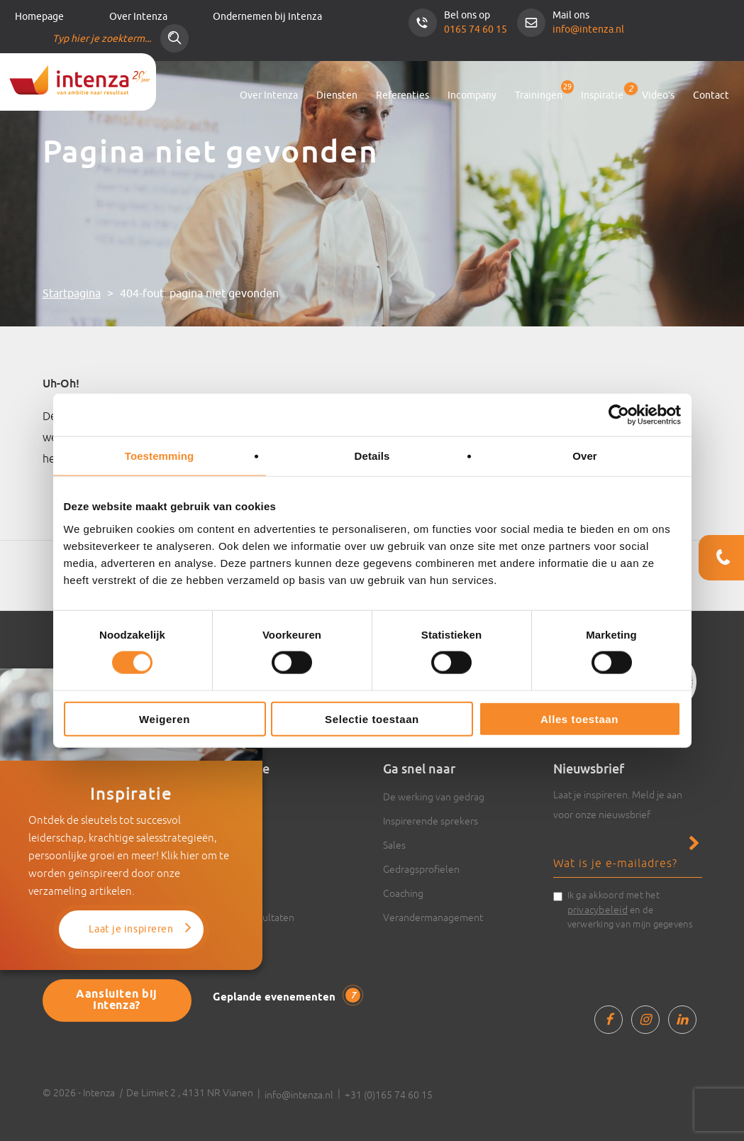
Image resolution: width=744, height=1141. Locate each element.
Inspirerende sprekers (430, 821)
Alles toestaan (579, 718)
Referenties (402, 95)
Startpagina (72, 294)
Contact (711, 95)
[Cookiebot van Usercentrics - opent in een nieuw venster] (619, 415)
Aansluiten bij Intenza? (116, 1000)
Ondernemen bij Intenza (267, 17)
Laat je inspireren (131, 929)
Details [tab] (372, 456)
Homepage (39, 17)
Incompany (472, 95)
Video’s (658, 95)
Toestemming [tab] (159, 456)
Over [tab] (584, 456)
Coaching (403, 893)
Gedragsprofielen (421, 869)
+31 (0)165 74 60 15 (389, 1095)
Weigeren (164, 718)
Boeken (230, 869)
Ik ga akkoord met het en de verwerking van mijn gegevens (630, 910)
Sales (394, 845)
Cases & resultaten (253, 917)
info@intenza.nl (588, 29)
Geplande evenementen (286, 996)
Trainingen (538, 95)
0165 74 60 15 (475, 29)
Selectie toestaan (372, 718)
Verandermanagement (433, 917)
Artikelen (233, 797)
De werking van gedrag (433, 797)
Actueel (230, 845)
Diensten (336, 95)
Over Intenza (138, 17)
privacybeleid (597, 909)
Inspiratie (602, 92)
